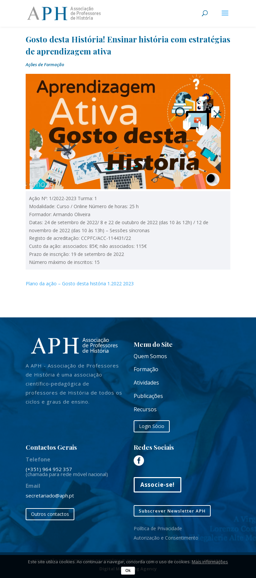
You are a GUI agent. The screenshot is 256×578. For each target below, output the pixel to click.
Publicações (148, 396)
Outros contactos (50, 514)
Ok (128, 570)
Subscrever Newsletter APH (172, 511)
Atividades (146, 382)
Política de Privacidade (158, 528)
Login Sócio (151, 426)
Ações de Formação (45, 64)
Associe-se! (157, 484)
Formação (146, 369)
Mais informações (210, 562)
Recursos (145, 409)
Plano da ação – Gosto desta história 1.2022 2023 (80, 283)
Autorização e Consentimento (166, 538)
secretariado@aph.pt (50, 495)
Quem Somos (150, 356)
